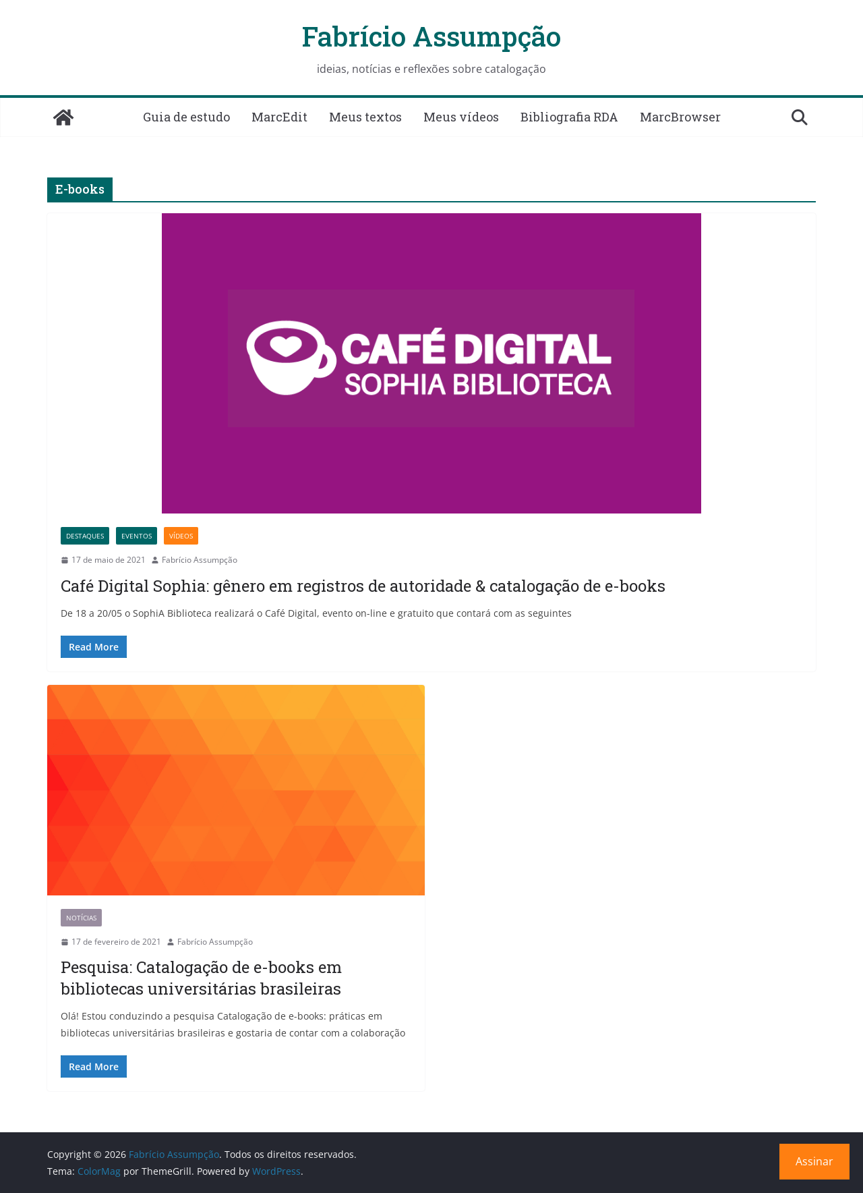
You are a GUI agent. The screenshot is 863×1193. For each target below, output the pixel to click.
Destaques (85, 535)
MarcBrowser (680, 117)
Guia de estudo (186, 117)
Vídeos (181, 535)
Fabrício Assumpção (431, 36)
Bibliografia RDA (569, 117)
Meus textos (365, 117)
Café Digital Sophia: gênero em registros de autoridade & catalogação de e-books (363, 585)
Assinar (814, 1161)
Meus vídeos (461, 117)
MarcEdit (279, 117)
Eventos (136, 535)
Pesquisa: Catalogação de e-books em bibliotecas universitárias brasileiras (201, 977)
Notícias (81, 917)
